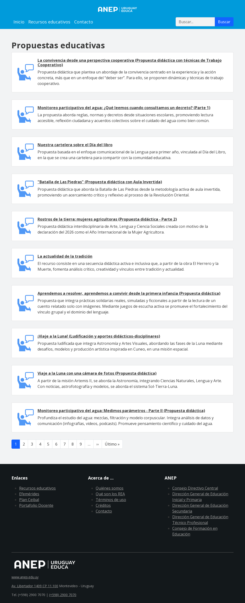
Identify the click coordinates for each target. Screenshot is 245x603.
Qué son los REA (110, 494)
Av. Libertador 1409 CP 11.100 (34, 586)
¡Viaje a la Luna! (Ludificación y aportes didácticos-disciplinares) (99, 336)
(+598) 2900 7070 (62, 594)
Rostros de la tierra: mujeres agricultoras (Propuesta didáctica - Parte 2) (107, 219)
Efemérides (29, 494)
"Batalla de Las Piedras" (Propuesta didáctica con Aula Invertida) (100, 181)
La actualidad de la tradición (65, 256)
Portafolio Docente (36, 505)
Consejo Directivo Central (195, 488)
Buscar (224, 21)
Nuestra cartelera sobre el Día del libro (75, 144)
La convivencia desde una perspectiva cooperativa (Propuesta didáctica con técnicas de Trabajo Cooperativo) (130, 62)
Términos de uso (111, 499)
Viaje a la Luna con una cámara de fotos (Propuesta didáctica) (97, 373)
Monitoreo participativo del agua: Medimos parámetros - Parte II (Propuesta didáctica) (121, 410)
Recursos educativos (49, 22)
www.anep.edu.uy (25, 577)
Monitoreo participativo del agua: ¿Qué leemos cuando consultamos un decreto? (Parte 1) (124, 107)
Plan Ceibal (29, 499)
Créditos (103, 505)
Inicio (18, 22)
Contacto (83, 22)
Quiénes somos (109, 488)
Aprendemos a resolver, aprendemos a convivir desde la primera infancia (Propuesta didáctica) (129, 293)
